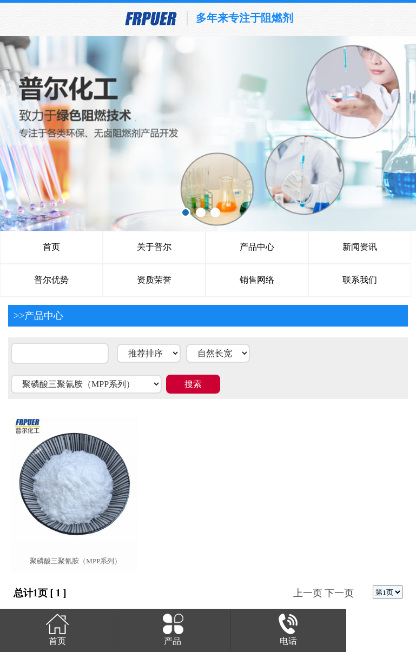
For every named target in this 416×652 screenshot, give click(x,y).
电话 (288, 628)
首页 (51, 246)
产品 (173, 628)
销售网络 (257, 279)
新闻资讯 (359, 246)
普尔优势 (51, 279)
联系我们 (359, 279)
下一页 (339, 593)
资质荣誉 (154, 279)
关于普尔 (154, 246)
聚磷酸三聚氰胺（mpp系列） (75, 561)
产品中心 (257, 246)
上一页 (307, 593)
